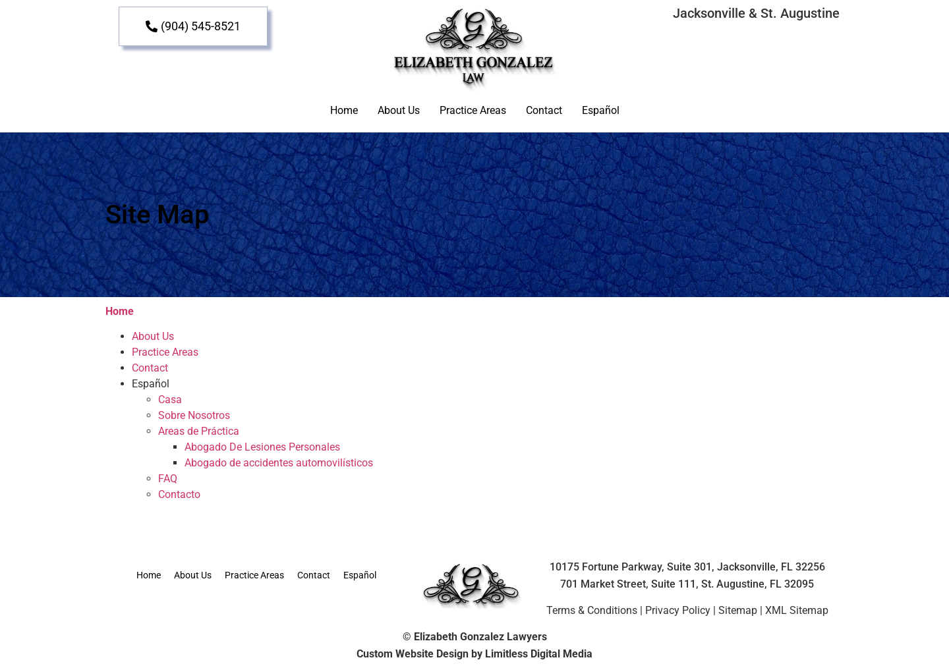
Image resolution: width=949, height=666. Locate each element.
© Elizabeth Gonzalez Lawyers (475, 636)
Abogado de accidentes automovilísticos (279, 463)
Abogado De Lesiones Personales (262, 447)
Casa (170, 399)
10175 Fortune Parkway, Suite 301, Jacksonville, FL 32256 (687, 567)
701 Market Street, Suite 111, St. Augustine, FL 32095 (687, 584)
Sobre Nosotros (194, 415)
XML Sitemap (796, 610)
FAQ (167, 478)
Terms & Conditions (591, 610)
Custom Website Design (413, 654)
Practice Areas (473, 110)
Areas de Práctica (198, 431)
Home (344, 110)
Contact (544, 110)
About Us (399, 110)
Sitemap (737, 610)
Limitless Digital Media (538, 654)
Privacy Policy (677, 610)
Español (600, 110)
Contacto (179, 494)
